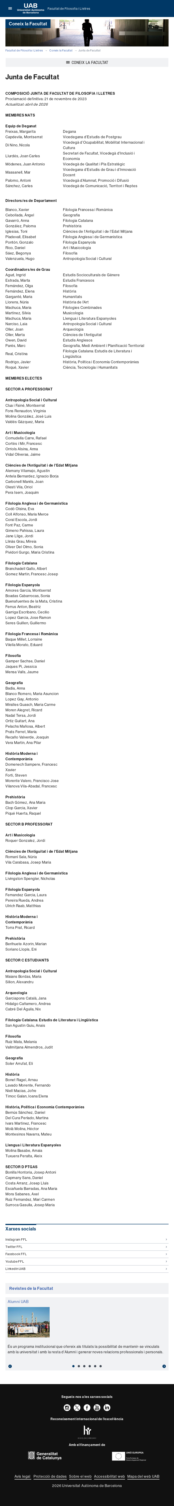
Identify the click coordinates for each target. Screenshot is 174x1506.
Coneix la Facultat (60, 50)
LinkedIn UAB (86, 1269)
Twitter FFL (86, 1247)
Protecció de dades (50, 1476)
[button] (17, 1366)
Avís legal (22, 1476)
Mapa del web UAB (143, 1476)
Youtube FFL (86, 1261)
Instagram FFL (86, 1239)
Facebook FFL (86, 1254)
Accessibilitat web (109, 1476)
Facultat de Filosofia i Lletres (69, 9)
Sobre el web (80, 1476)
